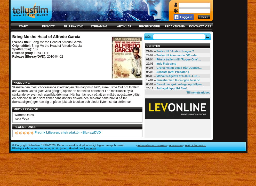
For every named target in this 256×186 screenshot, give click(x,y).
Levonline (90, 148)
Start (23, 26)
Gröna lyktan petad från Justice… (179, 67)
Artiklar (124, 26)
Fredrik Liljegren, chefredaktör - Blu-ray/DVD (68, 132)
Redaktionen (174, 26)
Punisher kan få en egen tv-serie (178, 80)
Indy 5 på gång (166, 63)
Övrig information (195, 145)
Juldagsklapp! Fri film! (171, 88)
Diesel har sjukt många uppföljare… (180, 84)
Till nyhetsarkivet (198, 92)
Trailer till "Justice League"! (175, 51)
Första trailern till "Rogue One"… (178, 59)
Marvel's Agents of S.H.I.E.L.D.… (178, 76)
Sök (149, 36)
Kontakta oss (200, 26)
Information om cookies (152, 145)
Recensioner (149, 26)
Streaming (99, 26)
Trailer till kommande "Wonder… (178, 55)
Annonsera (176, 145)
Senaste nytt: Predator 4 (172, 71)
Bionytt (48, 26)
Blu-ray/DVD (73, 26)
